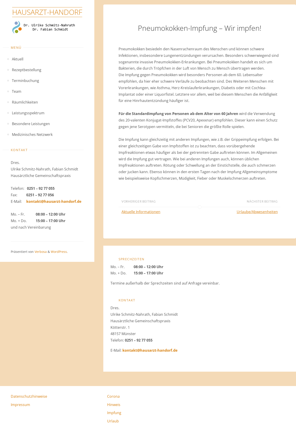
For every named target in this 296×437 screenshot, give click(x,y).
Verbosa (40, 251)
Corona (113, 396)
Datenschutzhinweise (29, 396)
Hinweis (113, 404)
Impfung (114, 412)
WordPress (59, 251)
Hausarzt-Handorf (47, 12)
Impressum (20, 404)
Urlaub (113, 421)
